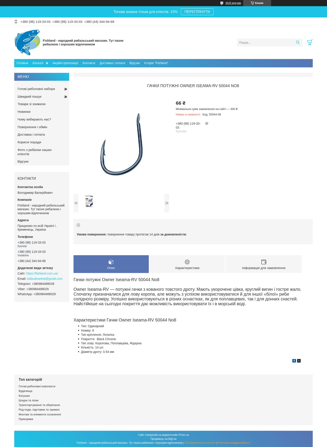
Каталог (38, 63)
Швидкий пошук (29, 96)
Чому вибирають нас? (34, 119)
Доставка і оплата (112, 63)
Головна (22, 63)
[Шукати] (298, 43)
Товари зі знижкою (32, 104)
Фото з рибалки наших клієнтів (35, 152)
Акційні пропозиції (65, 63)
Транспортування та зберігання (39, 405)
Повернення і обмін (32, 127)
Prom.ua (184, 434)
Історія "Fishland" (156, 63)
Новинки (24, 111)
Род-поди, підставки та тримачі (39, 409)
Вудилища (25, 391)
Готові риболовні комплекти (37, 386)
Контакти (89, 63)
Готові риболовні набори (36, 89)
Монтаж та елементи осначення (40, 414)
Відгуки (134, 63)
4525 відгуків (233, 3)
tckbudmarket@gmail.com (45, 278)
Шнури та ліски (28, 400)
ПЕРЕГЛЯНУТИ (197, 12)
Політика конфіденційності (234, 442)
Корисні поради (29, 142)
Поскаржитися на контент (200, 442)
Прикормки (26, 419)
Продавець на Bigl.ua (163, 438)
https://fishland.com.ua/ (42, 273)
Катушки (24, 395)
